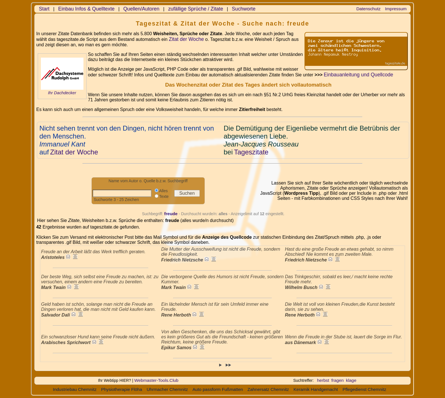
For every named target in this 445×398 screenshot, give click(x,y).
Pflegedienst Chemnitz (364, 389)
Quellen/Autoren (141, 9)
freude (171, 213)
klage (351, 380)
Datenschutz (368, 8)
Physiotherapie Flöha (121, 389)
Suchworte (243, 9)
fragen (337, 380)
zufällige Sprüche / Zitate (195, 9)
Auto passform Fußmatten (217, 389)
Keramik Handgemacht (315, 389)
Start (44, 9)
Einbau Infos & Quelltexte (86, 9)
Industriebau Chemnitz (74, 389)
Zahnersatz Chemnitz (268, 389)
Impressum (396, 8)
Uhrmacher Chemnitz (167, 389)
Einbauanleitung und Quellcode (358, 74)
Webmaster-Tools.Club (156, 380)
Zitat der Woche (186, 39)
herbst (323, 380)
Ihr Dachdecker (62, 93)
